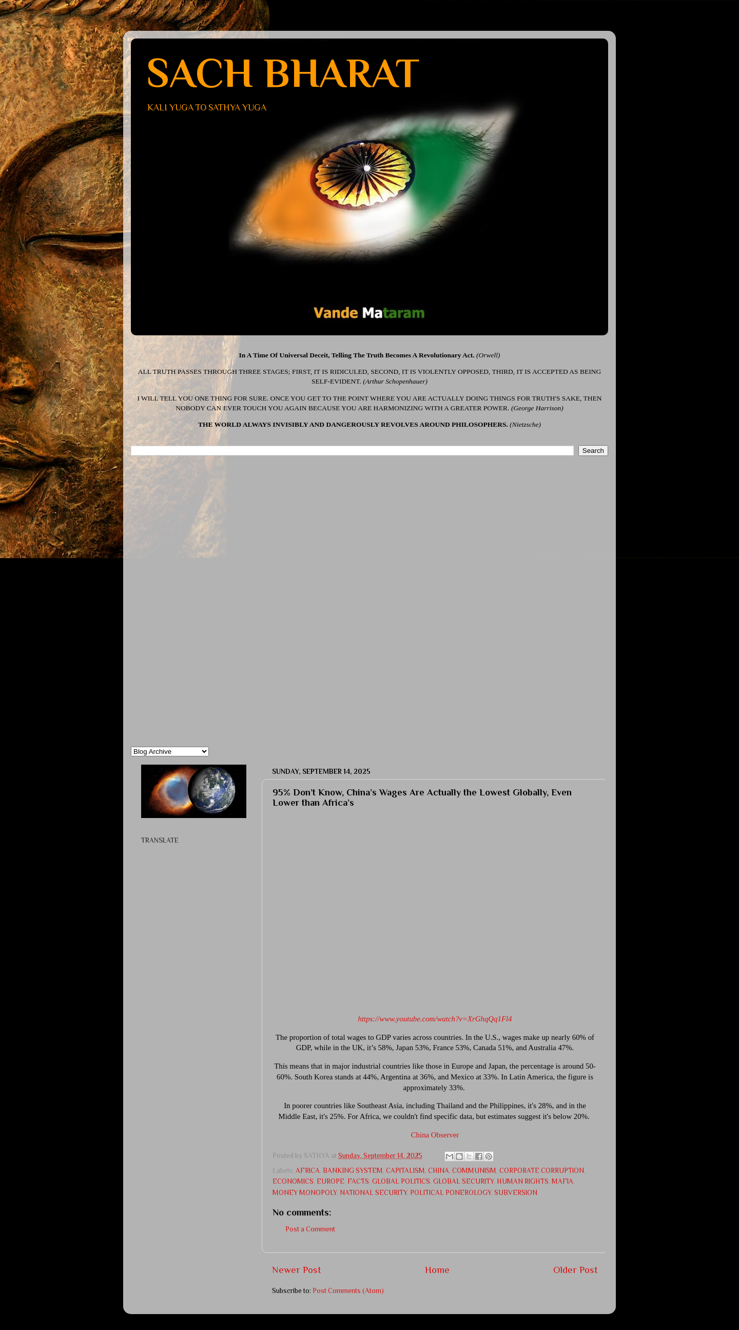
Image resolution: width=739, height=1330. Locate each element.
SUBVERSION (515, 1192)
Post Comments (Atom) (348, 1291)
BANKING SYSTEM (353, 1170)
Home (437, 1269)
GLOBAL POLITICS (401, 1181)
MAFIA (562, 1181)
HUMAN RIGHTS (523, 1181)
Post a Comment (310, 1229)
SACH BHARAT (282, 73)
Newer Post (296, 1269)
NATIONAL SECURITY (373, 1192)
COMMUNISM (474, 1170)
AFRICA (308, 1170)
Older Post (575, 1269)
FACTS (358, 1181)
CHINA (438, 1170)
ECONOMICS (293, 1181)
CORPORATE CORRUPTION (541, 1170)
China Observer (435, 1135)
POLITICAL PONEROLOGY (450, 1192)
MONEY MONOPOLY (305, 1192)
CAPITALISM (405, 1170)
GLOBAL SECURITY (463, 1181)
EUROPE (330, 1181)
